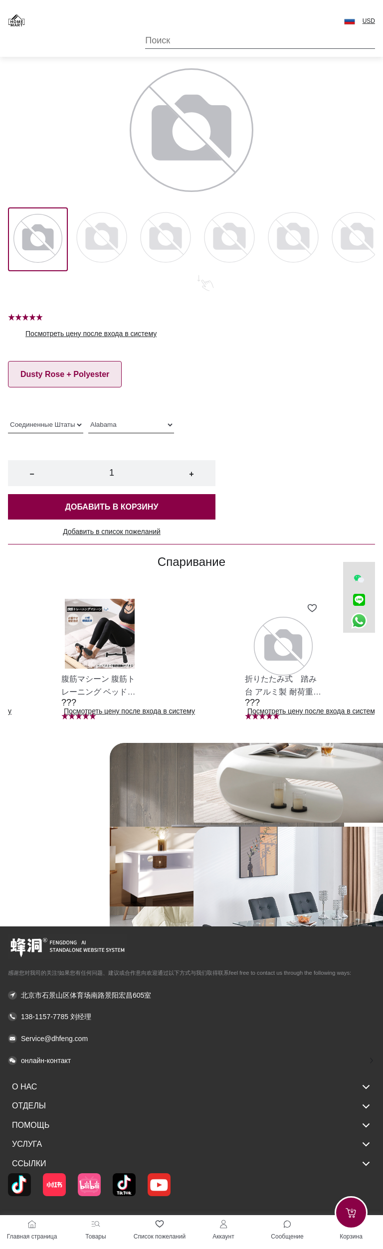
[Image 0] (38, 239)
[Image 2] (165, 239)
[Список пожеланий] (160, 1224)
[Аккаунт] (223, 1224)
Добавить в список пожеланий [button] (112, 531)
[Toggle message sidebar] (287, 1224)
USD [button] (369, 20)
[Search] (260, 40)
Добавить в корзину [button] (112, 507)
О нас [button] (191, 1087)
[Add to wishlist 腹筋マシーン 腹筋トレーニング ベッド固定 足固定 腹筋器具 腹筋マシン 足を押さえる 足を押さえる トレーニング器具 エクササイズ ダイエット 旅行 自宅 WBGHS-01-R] (128, 608)
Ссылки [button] (191, 1164)
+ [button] (191, 474)
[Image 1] (102, 239)
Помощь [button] (191, 1125)
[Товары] (96, 1224)
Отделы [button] (191, 1106)
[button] (350, 20)
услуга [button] (191, 1144)
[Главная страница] (32, 1224)
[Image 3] (229, 239)
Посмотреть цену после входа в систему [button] (91, 334)
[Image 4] (293, 239)
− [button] (31, 474)
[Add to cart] (351, 1212)
